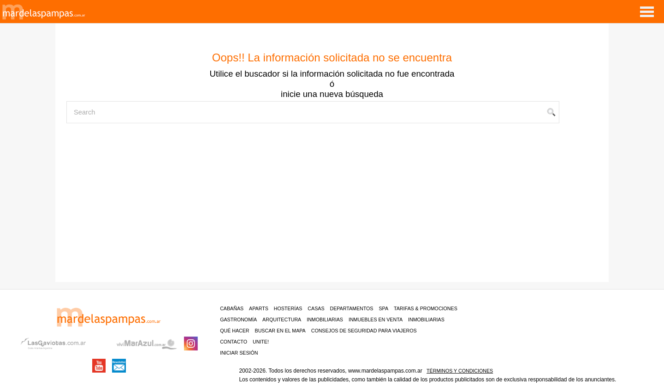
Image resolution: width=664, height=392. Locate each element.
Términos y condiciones (460, 371)
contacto (233, 341)
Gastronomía (238, 319)
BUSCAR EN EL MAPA (280, 330)
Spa (383, 308)
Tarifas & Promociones (425, 308)
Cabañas (231, 308)
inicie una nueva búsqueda (332, 94)
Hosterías (288, 308)
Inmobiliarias (325, 319)
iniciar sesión (239, 353)
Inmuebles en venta (376, 319)
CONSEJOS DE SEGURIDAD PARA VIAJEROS (364, 330)
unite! (261, 341)
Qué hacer (234, 330)
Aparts (258, 308)
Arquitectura (281, 319)
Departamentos (352, 308)
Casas (316, 308)
